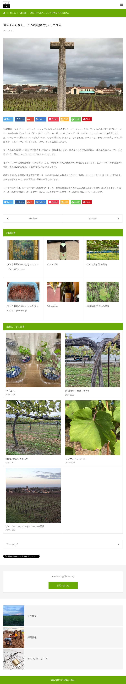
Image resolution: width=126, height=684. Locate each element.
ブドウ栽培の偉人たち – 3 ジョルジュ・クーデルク (22, 308)
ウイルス (10, 390)
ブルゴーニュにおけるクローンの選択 (25, 526)
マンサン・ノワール (75, 458)
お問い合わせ (63, 585)
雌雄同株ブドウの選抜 (98, 306)
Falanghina (52, 306)
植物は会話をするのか (17, 458)
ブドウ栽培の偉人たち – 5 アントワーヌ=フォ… (22, 266)
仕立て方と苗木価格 (97, 264)
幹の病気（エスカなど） (77, 391)
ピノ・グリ (52, 264)
